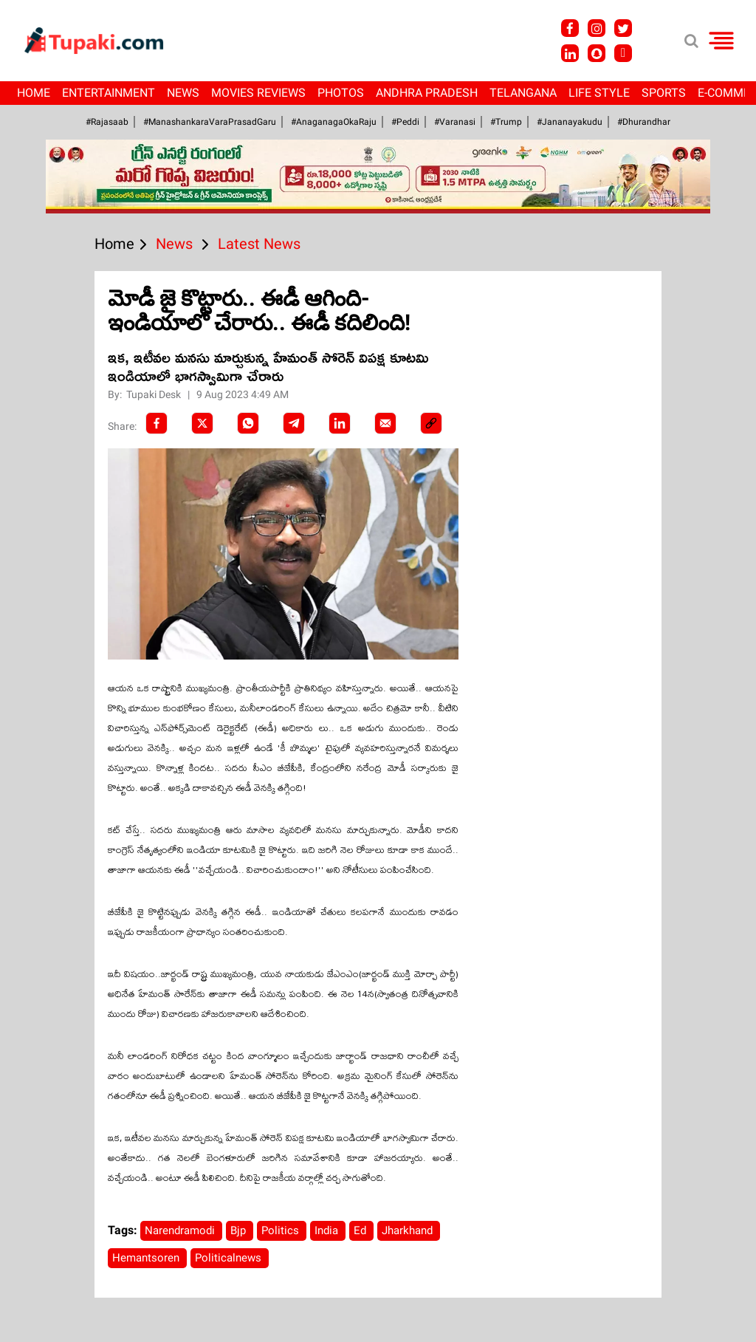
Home (33, 93)
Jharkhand (409, 1230)
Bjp (239, 1230)
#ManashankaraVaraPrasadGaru (209, 122)
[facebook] (156, 423)
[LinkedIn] (340, 423)
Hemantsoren (147, 1257)
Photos (340, 93)
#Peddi (405, 122)
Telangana (523, 93)
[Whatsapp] (248, 423)
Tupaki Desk (154, 394)
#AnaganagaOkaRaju (334, 122)
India (328, 1230)
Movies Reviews (258, 93)
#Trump (506, 122)
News (183, 93)
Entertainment (108, 93)
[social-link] (431, 423)
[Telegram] (294, 423)
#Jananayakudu (569, 122)
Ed (361, 1230)
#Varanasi (454, 122)
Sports (664, 93)
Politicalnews (229, 1257)
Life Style (599, 93)
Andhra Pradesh (427, 93)
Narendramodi (181, 1230)
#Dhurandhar (643, 122)
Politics (281, 1230)
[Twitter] (202, 423)
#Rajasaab (107, 122)
